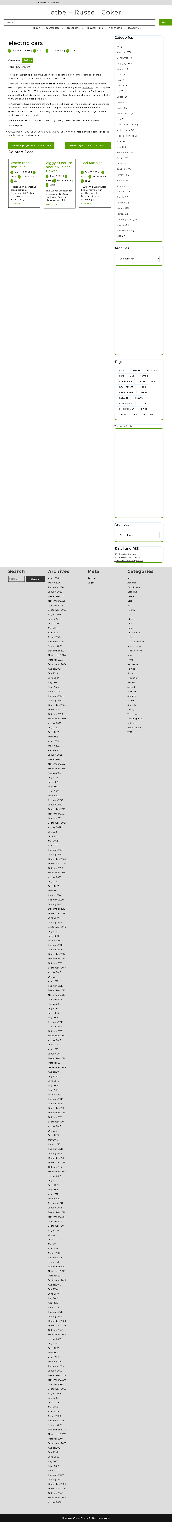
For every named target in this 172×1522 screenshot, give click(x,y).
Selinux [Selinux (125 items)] (123, 414)
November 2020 (57, 863)
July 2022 (53, 777)
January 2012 (55, 1207)
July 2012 (53, 1180)
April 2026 (53, 578)
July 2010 (53, 1289)
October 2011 (55, 1221)
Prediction (122, 169)
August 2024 (54, 668)
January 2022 (55, 804)
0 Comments (65, 180)
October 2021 (55, 818)
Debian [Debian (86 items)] (142, 381)
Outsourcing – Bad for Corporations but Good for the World (41, 131)
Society (120, 197)
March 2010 (54, 1307)
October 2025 (55, 605)
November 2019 (56, 913)
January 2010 (55, 1316)
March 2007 (54, 1470)
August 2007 (54, 1447)
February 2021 (55, 850)
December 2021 (56, 809)
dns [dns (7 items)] (153, 381)
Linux (119, 108)
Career (120, 69)
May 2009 (53, 1352)
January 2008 (55, 1425)
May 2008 (53, 1407)
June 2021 (53, 836)
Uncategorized (124, 219)
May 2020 (53, 890)
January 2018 (55, 949)
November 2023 (56, 709)
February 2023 (56, 750)
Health (120, 85)
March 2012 (54, 1198)
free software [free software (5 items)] (126, 392)
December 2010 (56, 1266)
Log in (91, 582)
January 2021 (55, 854)
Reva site (23, 83)
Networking (123, 152)
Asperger (121, 52)
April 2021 (53, 845)
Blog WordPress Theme (75, 1518)
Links (119, 102)
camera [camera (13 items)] (144, 375)
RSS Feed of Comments (127, 557)
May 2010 (53, 1298)
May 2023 (53, 736)
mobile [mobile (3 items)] (142, 403)
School (120, 180)
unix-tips (121, 225)
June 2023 (53, 732)
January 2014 (55, 1103)
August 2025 (54, 614)
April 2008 (53, 1411)
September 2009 (57, 1334)
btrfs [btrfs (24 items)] (121, 375)
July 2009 (53, 1343)
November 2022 (56, 764)
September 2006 (57, 1497)
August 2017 (54, 972)
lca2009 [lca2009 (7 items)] (139, 397)
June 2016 (53, 1013)
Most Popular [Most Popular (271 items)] (126, 408)
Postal (120, 163)
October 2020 (55, 868)
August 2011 (54, 1230)
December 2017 (56, 954)
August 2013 (54, 1126)
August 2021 (54, 827)
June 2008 (53, 1402)
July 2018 (53, 931)
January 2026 (55, 591)
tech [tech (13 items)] (135, 414)
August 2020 (54, 877)
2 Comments (29, 176)
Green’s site (50, 74)
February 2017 (55, 986)
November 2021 (56, 813)
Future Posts (72, 28)
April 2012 (53, 1194)
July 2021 (53, 832)
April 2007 (53, 1466)
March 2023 (54, 745)
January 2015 (55, 1053)
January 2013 (55, 1153)
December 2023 (57, 705)
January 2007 (55, 1479)
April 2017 (53, 981)
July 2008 (53, 1398)
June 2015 (53, 1044)
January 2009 (55, 1370)
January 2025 (55, 646)
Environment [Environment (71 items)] (126, 386)
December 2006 (57, 1484)
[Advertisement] (125, 312)
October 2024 (55, 659)
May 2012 (53, 1189)
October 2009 (55, 1330)
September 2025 (57, 610)
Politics (28, 60)
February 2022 (56, 800)
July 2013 (53, 1130)
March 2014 (54, 1094)
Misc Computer (125, 124)
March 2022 (54, 795)
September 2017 (57, 967)
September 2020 (57, 872)
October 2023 (55, 714)
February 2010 (55, 1312)
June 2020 (53, 886)
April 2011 (53, 1248)
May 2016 (53, 1017)
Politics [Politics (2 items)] (143, 408)
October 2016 (55, 999)
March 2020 (54, 895)
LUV (119, 119)
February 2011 (55, 1257)
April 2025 (53, 632)
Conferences (52, 28)
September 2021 (57, 822)
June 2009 (53, 1348)
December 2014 (56, 1058)
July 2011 (52, 1235)
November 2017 (56, 958)
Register (92, 578)
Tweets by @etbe (123, 426)
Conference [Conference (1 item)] (125, 381)
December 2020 (57, 859)
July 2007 (53, 1452)
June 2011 (53, 1239)
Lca (118, 91)
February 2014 (55, 1099)
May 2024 (53, 682)
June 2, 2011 (57, 176)
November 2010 (56, 1271)
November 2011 (56, 1216)
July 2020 (53, 881)
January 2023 (55, 754)
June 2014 (53, 1081)
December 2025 (57, 596)
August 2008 (55, 1393)
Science (121, 186)
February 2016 (55, 1022)
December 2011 (56, 1212)
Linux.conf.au (123, 113)
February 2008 (56, 1420)
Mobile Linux (123, 130)
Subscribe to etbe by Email (128, 560)
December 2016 (56, 990)
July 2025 (53, 619)
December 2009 (57, 1321)
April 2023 (53, 741)
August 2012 (54, 1176)
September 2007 (57, 1443)
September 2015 (57, 1035)
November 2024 (57, 655)
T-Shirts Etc (115, 28)
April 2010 (53, 1303)
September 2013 (57, 1121)
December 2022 (57, 759)
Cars (119, 74)
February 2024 (56, 696)
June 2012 (53, 1185)
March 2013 (54, 1144)
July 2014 (53, 1076)
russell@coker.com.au (48, 2)
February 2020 (56, 899)
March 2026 (54, 582)
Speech (121, 202)
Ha (118, 80)
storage (121, 208)
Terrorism (122, 214)
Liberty (120, 96)
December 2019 (56, 908)
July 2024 (53, 673)
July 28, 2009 (93, 172)
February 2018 (55, 945)
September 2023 (57, 718)
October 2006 (55, 1493)
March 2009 (54, 1361)
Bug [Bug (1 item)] (132, 375)
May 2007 (53, 1461)
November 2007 (57, 1434)
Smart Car (88, 87)
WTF (119, 236)
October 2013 (55, 1117)
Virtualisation (123, 230)
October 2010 (55, 1275)
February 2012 (55, 1203)
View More (16, 203)
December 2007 (57, 1429)
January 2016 (55, 1026)
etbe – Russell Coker (86, 12)
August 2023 (54, 723)
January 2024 (55, 700)
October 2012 (55, 1167)
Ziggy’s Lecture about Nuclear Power (59, 167)
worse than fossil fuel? (20, 165)
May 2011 (52, 1244)
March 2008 (54, 1416)
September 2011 (56, 1225)
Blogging (121, 63)
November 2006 (57, 1488)
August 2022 (54, 773)
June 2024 (53, 678)
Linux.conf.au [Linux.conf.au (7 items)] (126, 403)
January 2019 (55, 922)
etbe (39, 50)
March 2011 (54, 1253)
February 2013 (55, 1149)
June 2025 (53, 623)
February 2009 (56, 1366)
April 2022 (53, 791)
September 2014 (57, 1067)
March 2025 (54, 637)
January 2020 (55, 904)
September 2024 (57, 664)
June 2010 (53, 1293)
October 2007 (55, 1438)
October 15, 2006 (21, 50)
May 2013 (53, 1140)
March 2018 (54, 940)
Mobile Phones (125, 135)
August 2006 (54, 1502)
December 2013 (56, 1108)
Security (121, 191)
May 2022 (53, 786)
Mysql (120, 147)
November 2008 (57, 1379)
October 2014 (55, 1062)
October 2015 (55, 1031)
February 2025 (56, 641)
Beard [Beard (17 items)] (136, 370)
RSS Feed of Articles (125, 554)
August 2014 (54, 1072)
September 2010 (57, 1280)
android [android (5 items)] (123, 370)
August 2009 (55, 1339)
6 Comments (100, 176)
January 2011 (54, 1262)
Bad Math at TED (91, 165)
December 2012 (56, 1158)
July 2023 (53, 727)
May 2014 (53, 1085)
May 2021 (53, 841)
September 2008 (57, 1389)
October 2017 (55, 963)
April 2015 (53, 1049)
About (36, 28)
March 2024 (54, 691)
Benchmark (123, 57)
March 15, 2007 (23, 172)
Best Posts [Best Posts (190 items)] (151, 370)
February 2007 (56, 1475)
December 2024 (57, 650)
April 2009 (53, 1357)
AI (118, 46)
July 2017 (53, 976)
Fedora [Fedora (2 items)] (142, 386)
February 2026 (56, 587)
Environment (23, 66)
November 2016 (56, 995)
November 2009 (57, 1325)
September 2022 (57, 768)
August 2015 (54, 1040)
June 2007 (53, 1457)
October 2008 (55, 1384)
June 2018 (53, 936)
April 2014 (53, 1090)
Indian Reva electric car (79, 74)
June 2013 (53, 1135)
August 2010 (54, 1284)
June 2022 (53, 782)
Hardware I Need (94, 28)
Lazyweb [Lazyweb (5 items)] (124, 397)
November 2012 (56, 1162)
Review (120, 174)
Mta (119, 141)
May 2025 (53, 628)
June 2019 (53, 918)
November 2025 (56, 600)
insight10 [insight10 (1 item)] (143, 392)
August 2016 (54, 1004)
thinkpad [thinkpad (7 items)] (148, 414)
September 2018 (57, 927)
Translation (134, 28)
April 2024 (53, 687)
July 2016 (53, 1008)
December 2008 (57, 1375)
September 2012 (57, 1171)
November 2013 (56, 1112)
